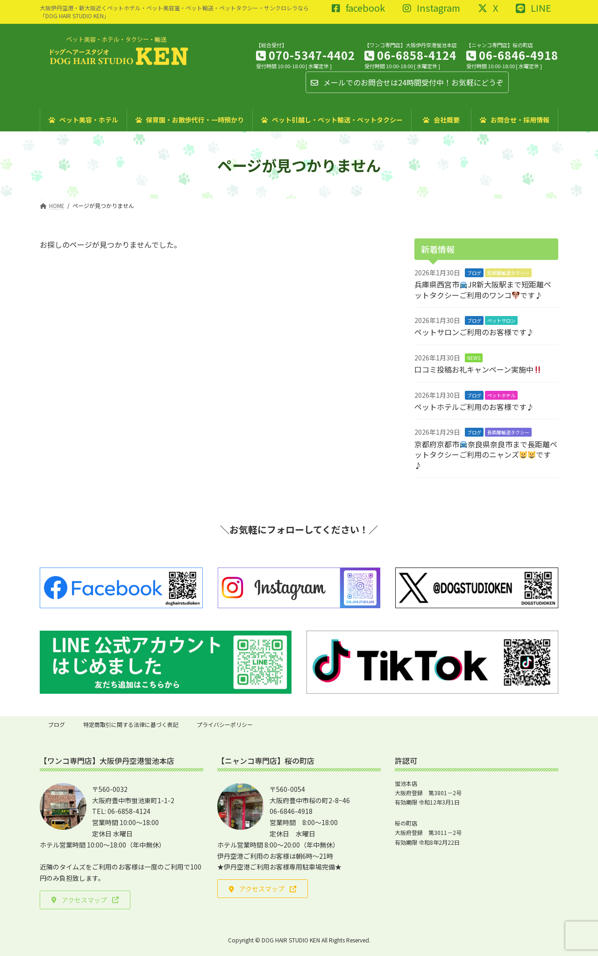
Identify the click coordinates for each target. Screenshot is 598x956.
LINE (533, 8)
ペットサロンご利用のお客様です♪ (474, 332)
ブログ (474, 272)
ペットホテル (501, 395)
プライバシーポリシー (225, 724)
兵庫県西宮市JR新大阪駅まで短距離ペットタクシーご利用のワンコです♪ (482, 289)
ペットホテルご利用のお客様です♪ (474, 406)
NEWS (473, 357)
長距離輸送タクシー (508, 432)
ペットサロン (501, 320)
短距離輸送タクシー (508, 272)
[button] (85, 900)
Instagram (431, 8)
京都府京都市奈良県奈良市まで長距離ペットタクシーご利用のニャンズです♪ (485, 454)
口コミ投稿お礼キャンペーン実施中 (477, 369)
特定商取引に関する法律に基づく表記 (130, 724)
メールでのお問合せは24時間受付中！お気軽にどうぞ (407, 82)
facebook (358, 8)
